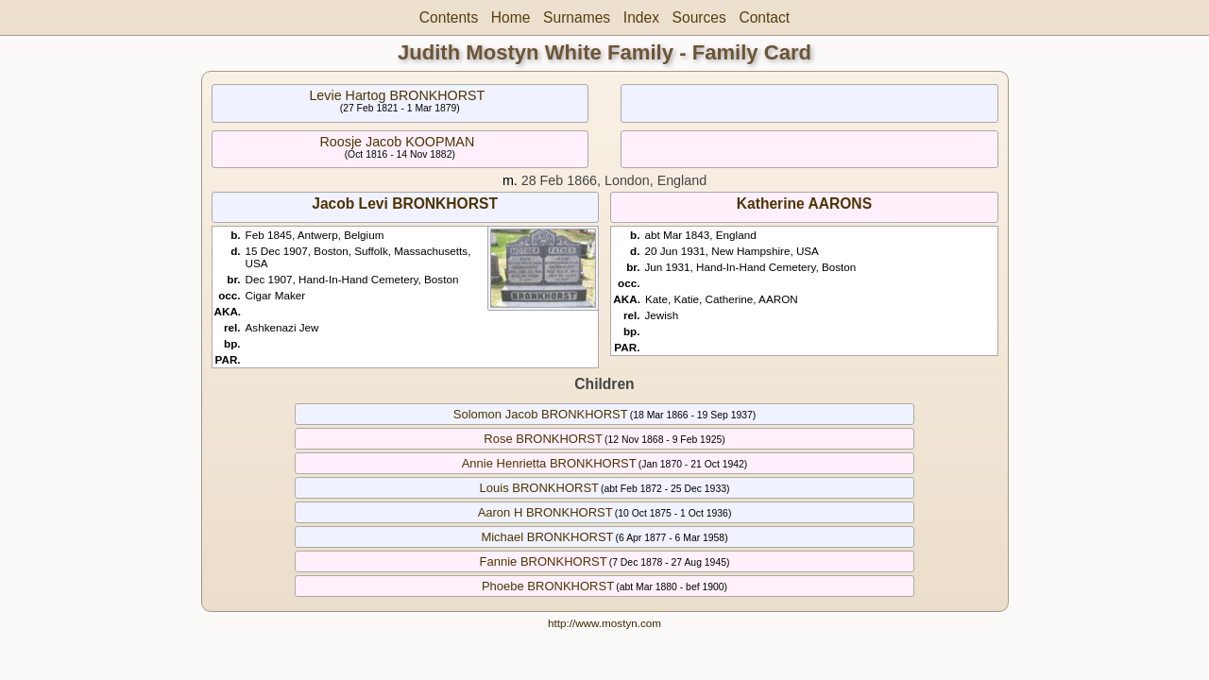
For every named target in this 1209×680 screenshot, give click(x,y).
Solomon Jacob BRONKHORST (540, 414)
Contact (764, 17)
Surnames (576, 17)
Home (511, 17)
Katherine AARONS (804, 204)
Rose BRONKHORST (543, 439)
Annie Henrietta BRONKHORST (549, 463)
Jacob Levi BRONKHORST (405, 204)
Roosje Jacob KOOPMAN (397, 141)
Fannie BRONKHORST (543, 561)
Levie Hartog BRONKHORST (397, 95)
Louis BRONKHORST (539, 488)
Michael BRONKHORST (547, 537)
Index (641, 17)
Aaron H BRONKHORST (545, 512)
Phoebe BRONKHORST (548, 586)
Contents (448, 17)
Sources (699, 17)
